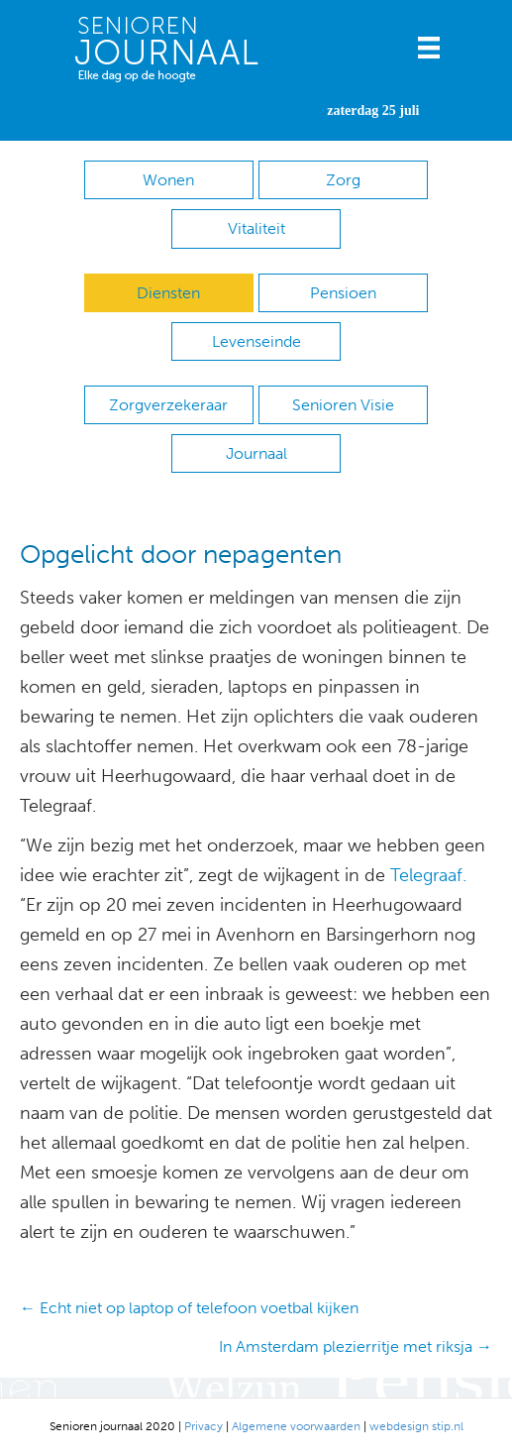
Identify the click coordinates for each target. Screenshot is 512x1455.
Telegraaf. (428, 875)
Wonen (168, 179)
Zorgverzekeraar (168, 404)
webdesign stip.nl (416, 1426)
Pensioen (343, 292)
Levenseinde (256, 341)
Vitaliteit (256, 228)
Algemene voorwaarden (296, 1426)
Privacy (203, 1426)
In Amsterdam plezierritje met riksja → (355, 1346)
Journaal (256, 453)
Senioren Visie (343, 404)
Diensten (168, 292)
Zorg (343, 179)
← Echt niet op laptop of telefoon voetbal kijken (189, 1307)
